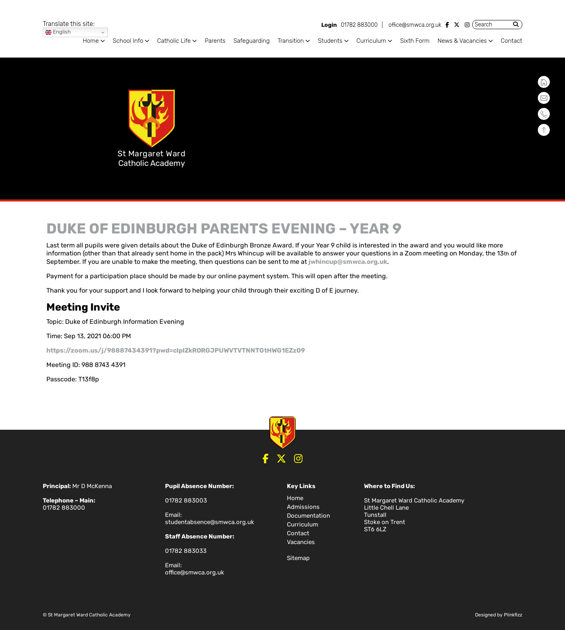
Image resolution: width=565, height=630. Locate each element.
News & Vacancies (462, 40)
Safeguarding (251, 40)
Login (329, 25)
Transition (291, 40)
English (58, 32)
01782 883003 (186, 500)
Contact (511, 40)
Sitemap (298, 558)
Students (330, 40)
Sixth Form (414, 40)
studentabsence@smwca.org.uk (209, 522)
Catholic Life (174, 40)
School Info (128, 40)
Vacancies (301, 542)
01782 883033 (186, 550)
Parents (215, 40)
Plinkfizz (513, 615)
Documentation (308, 515)
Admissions (303, 506)
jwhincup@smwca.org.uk (347, 261)
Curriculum (371, 40)
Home (91, 40)
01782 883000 (359, 25)
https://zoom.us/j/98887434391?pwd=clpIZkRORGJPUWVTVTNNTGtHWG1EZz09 (175, 350)
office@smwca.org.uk (414, 25)
